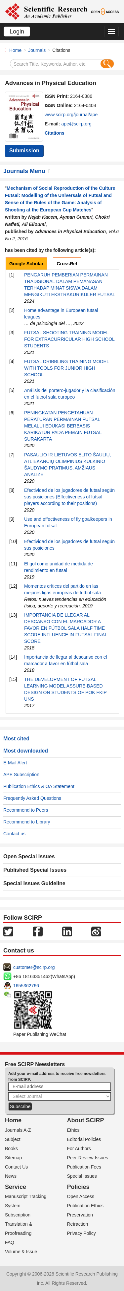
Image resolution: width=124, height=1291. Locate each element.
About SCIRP (85, 1120)
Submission (24, 150)
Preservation (80, 1214)
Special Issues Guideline (34, 883)
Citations (54, 133)
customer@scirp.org (34, 967)
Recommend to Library (26, 821)
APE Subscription (21, 774)
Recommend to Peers (25, 810)
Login (17, 31)
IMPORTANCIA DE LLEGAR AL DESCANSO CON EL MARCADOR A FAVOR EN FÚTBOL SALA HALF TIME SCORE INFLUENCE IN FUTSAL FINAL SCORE (65, 628)
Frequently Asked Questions (32, 798)
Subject (13, 1139)
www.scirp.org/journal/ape (71, 114)
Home (15, 50)
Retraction (77, 1224)
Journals (37, 50)
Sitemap (13, 1157)
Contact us (14, 833)
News (11, 1176)
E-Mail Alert (15, 762)
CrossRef (67, 263)
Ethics (73, 1130)
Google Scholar (26, 263)
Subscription (17, 1214)
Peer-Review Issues (87, 1157)
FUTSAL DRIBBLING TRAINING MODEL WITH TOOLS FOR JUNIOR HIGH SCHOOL (66, 368)
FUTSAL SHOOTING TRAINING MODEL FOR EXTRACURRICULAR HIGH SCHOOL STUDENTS (69, 339)
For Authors (79, 1148)
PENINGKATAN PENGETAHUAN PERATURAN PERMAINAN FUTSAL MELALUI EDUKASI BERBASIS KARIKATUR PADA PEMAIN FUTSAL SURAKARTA (63, 426)
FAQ (9, 1242)
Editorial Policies (84, 1139)
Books (11, 1148)
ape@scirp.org (77, 123)
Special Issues (82, 1176)
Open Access (81, 1196)
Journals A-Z (18, 1130)
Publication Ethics (85, 1205)
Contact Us (16, 1167)
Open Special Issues (29, 856)
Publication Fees (84, 1167)
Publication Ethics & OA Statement (38, 786)
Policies (78, 1187)
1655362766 (26, 985)
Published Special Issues (34, 870)
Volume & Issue (21, 1251)
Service (15, 1187)
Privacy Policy (81, 1233)
